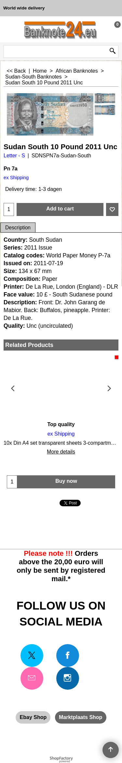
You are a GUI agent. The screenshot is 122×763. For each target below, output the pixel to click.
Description (18, 227)
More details (61, 451)
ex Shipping (16, 177)
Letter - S (14, 155)
